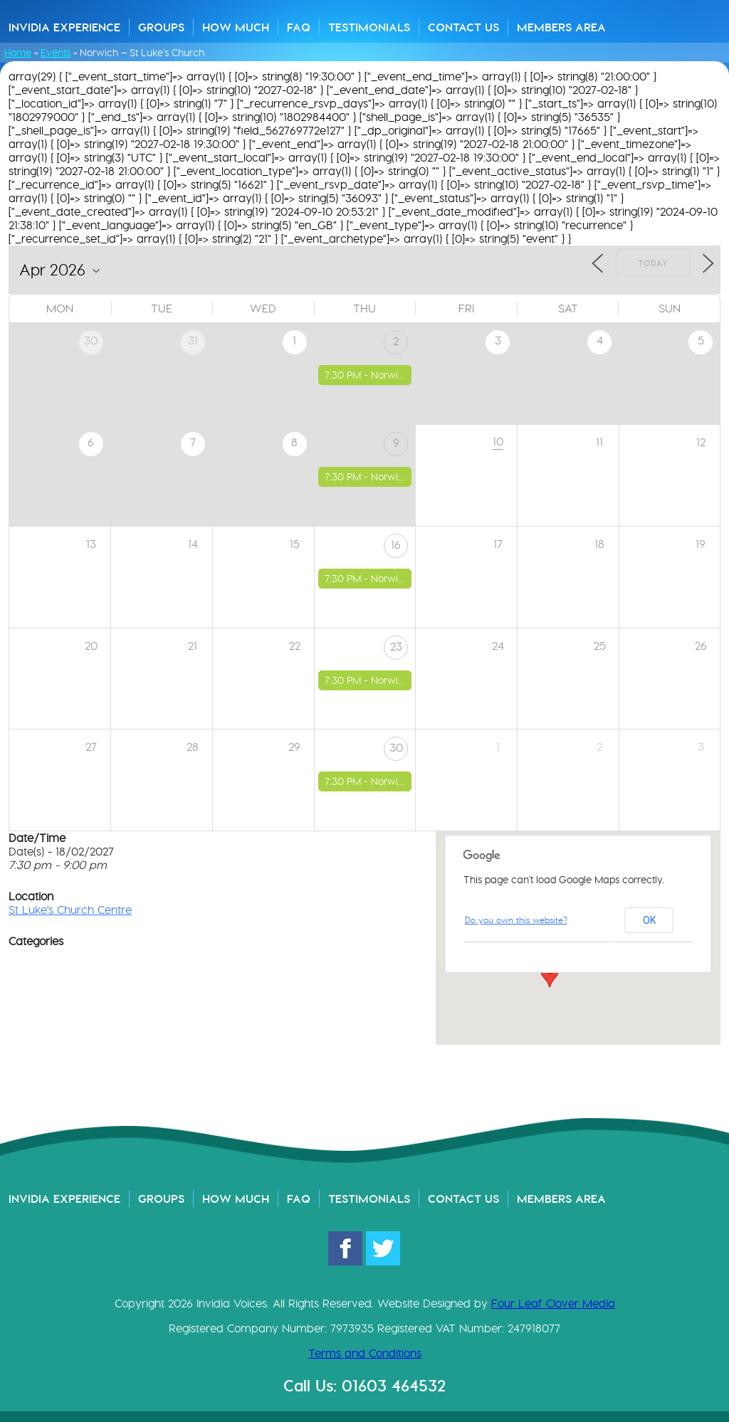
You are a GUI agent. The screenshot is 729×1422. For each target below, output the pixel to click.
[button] (549, 974)
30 (396, 747)
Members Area (561, 27)
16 (396, 545)
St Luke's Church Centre (70, 910)
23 (396, 646)
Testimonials (369, 27)
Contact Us (463, 27)
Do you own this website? (516, 920)
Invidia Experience (64, 27)
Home (17, 52)
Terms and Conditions (364, 1353)
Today (653, 263)
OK (649, 920)
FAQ (298, 27)
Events (55, 52)
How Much (235, 27)
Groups (161, 27)
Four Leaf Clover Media (553, 1303)
